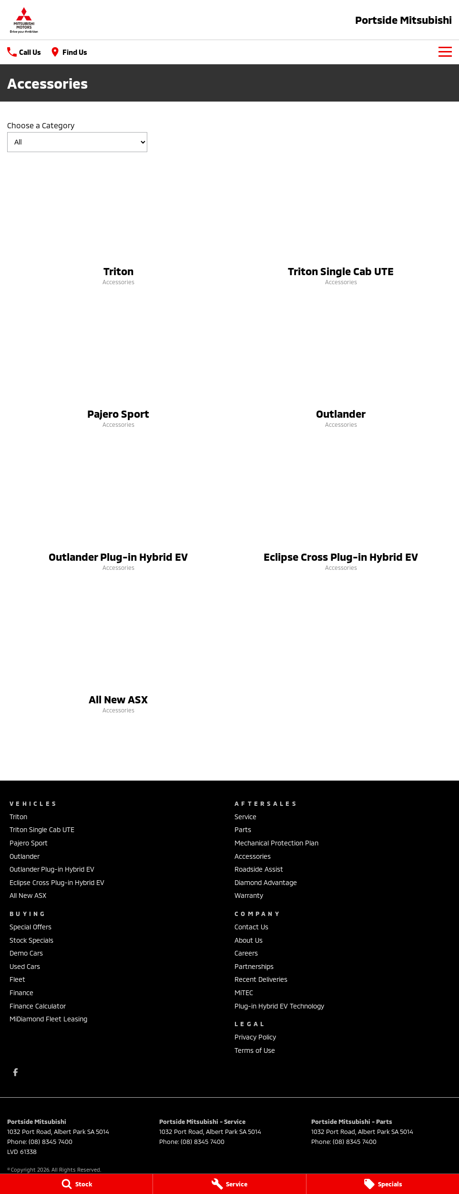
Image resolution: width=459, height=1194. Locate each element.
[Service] (229, 1184)
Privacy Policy (255, 1037)
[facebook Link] (15, 1072)
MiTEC (244, 992)
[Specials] (382, 1184)
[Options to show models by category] (77, 142)
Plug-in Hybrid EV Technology (279, 1006)
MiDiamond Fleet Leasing (48, 1019)
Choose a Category (77, 136)
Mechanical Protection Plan (276, 843)
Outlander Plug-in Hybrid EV (52, 869)
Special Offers (30, 927)
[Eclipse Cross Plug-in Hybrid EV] (341, 509)
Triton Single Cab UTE (42, 829)
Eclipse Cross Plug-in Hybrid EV (57, 882)
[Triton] (118, 223)
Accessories (253, 856)
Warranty (249, 895)
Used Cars (25, 966)
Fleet (17, 979)
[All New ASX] (118, 651)
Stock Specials (31, 940)
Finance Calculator (38, 1006)
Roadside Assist (259, 869)
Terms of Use (255, 1050)
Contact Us (251, 927)
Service (245, 817)
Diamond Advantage (266, 882)
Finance (21, 992)
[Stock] (76, 1184)
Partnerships (254, 966)
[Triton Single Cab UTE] (341, 223)
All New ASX (28, 895)
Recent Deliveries (261, 979)
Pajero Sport (29, 843)
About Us (249, 940)
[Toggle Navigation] (445, 52)
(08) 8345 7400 (50, 1141)
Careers (246, 953)
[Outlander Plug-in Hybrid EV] (118, 509)
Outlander (25, 856)
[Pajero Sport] (118, 366)
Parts (243, 829)
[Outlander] (341, 366)
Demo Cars (26, 953)
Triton (18, 817)
